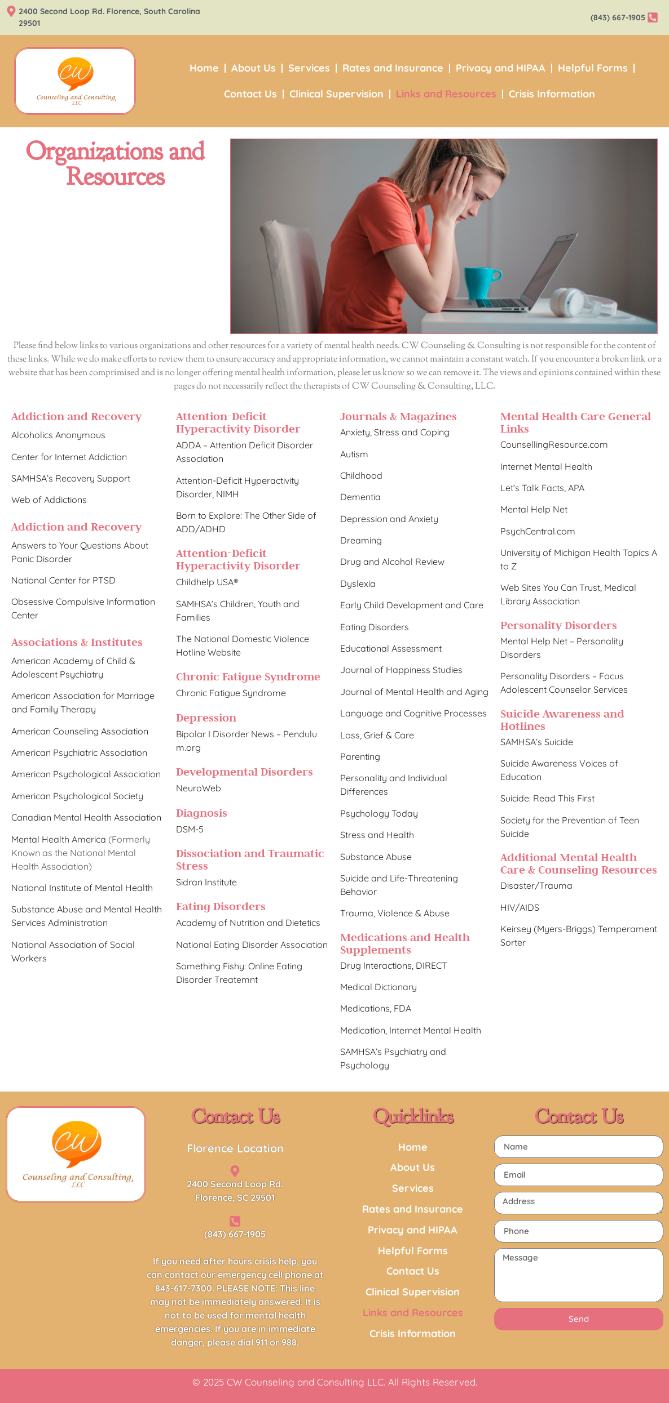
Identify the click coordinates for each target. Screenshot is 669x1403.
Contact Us (250, 93)
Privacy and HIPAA (500, 67)
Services (309, 67)
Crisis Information (552, 93)
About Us (253, 67)
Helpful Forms (593, 67)
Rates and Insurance (392, 67)
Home (204, 67)
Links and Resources (446, 93)
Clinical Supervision (336, 93)
